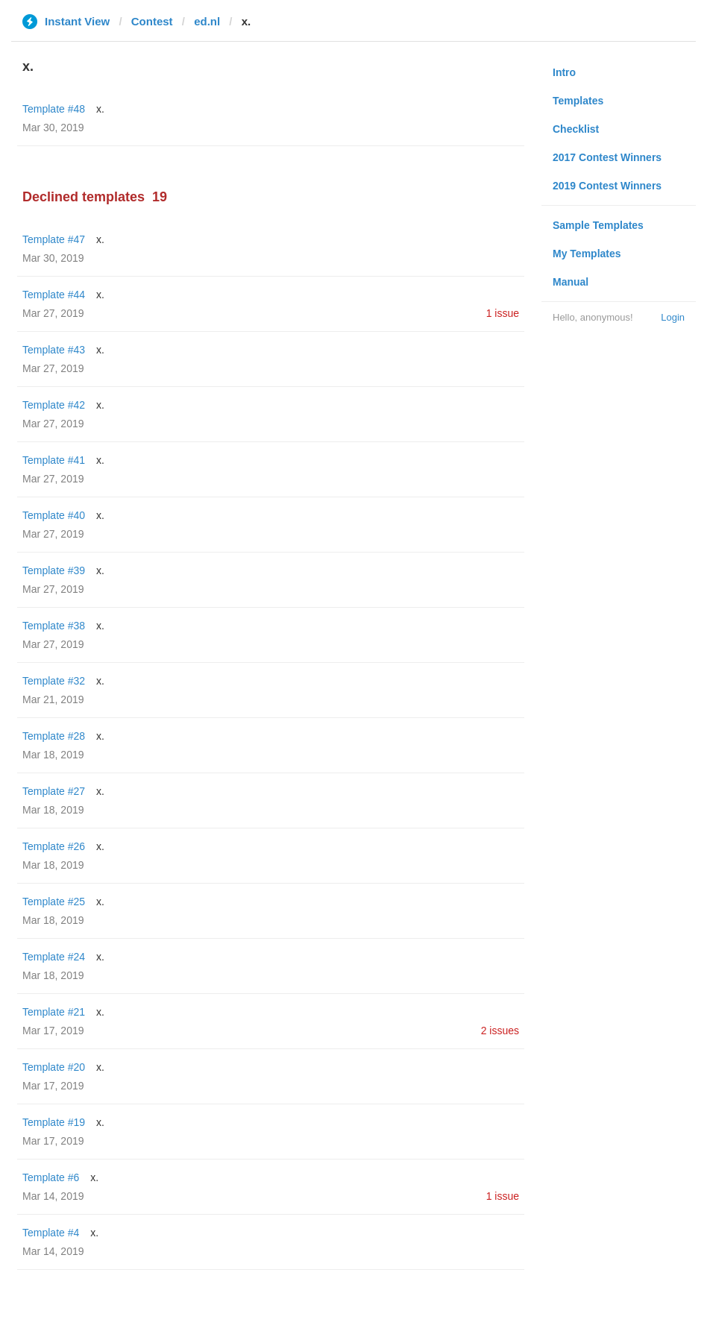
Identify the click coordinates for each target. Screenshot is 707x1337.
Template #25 (53, 901)
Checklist (576, 129)
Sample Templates (598, 225)
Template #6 (50, 1177)
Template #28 (53, 736)
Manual (570, 282)
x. (100, 109)
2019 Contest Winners (607, 186)
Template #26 (53, 846)
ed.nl (207, 21)
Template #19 (53, 1122)
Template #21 (53, 1012)
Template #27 (53, 791)
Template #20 (53, 1067)
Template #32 (53, 681)
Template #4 (50, 1233)
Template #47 (53, 239)
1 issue (502, 313)
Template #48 (53, 109)
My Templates (587, 253)
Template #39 (53, 570)
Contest (152, 21)
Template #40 (53, 515)
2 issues (500, 1030)
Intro (564, 72)
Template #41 (53, 460)
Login (673, 317)
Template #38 (53, 626)
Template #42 (53, 405)
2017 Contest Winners (607, 157)
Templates (578, 101)
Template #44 (53, 295)
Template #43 (53, 350)
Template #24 (53, 957)
